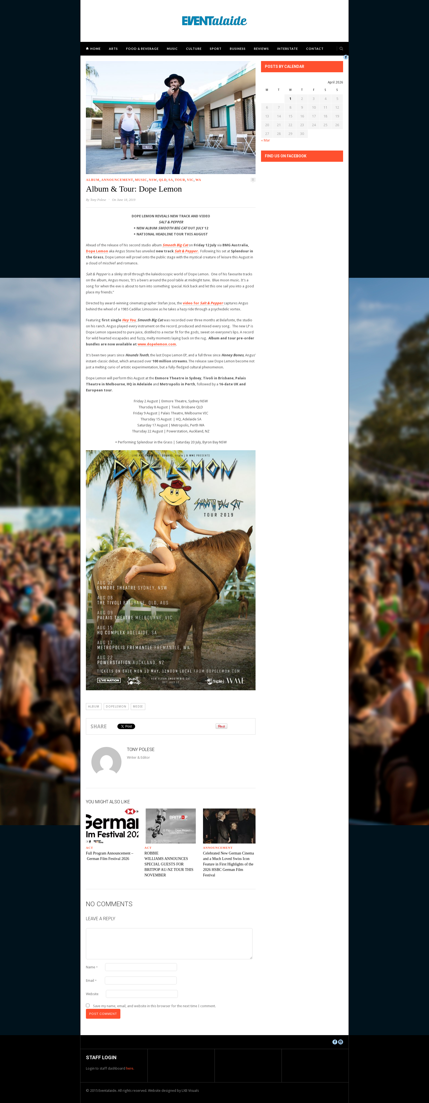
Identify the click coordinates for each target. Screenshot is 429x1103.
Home (95, 48)
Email (91, 980)
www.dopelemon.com (157, 344)
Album (93, 180)
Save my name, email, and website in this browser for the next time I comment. (154, 1006)
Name (92, 967)
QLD (163, 180)
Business (238, 48)
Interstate (287, 48)
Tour (180, 180)
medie (138, 706)
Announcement (117, 180)
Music (172, 48)
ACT (89, 847)
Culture (194, 48)
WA (198, 180)
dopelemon (116, 706)
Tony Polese (98, 200)
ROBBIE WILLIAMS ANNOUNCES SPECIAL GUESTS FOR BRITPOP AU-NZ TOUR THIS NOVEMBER (168, 864)
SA (170, 180)
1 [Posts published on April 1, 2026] (290, 99)
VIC (190, 180)
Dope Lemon (97, 251)
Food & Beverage (142, 48)
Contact (315, 48)
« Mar (265, 140)
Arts (113, 48)
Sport (216, 48)
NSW (153, 180)
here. (130, 1068)
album (93, 706)
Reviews (261, 48)
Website (92, 994)
